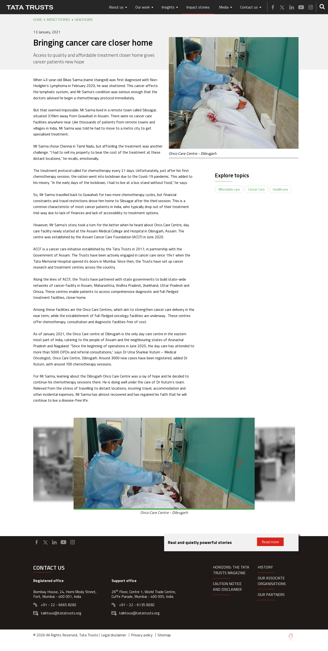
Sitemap (164, 635)
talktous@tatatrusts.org (61, 613)
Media (223, 7)
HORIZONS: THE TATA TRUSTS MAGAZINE (231, 570)
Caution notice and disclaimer (227, 586)
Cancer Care (256, 189)
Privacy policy (142, 635)
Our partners (271, 594)
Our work (142, 7)
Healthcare (84, 19)
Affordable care (229, 189)
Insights (168, 7)
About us (116, 7)
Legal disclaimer (113, 635)
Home (37, 19)
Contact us (249, 7)
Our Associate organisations (272, 580)
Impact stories (198, 7)
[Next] (237, 462)
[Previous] (88, 464)
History (265, 567)
